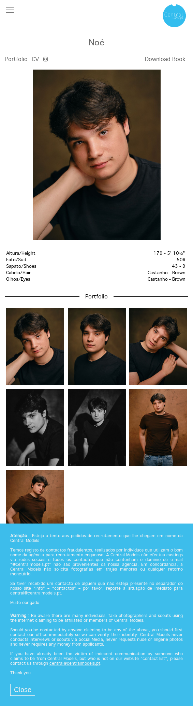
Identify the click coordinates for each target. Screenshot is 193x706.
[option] (96, 155)
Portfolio (16, 59)
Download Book (165, 59)
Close (22, 689)
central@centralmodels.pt (35, 593)
